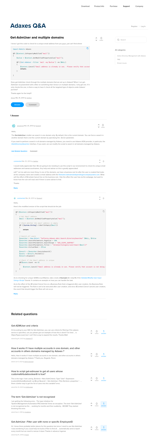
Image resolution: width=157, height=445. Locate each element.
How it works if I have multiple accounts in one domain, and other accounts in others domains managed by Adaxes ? (45, 350)
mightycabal (29, 387)
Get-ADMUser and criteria (24, 325)
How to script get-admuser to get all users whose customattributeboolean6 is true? (37, 373)
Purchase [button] (113, 6)
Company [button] (139, 6)
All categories (120, 50)
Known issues (122, 63)
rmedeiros (28, 412)
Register (134, 26)
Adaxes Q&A (29, 25)
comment (32, 104)
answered (20, 126)
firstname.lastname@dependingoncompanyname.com (79, 174)
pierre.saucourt (28, 362)
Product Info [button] (99, 6)
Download (85, 6)
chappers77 (29, 339)
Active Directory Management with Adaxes (131, 56)
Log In (143, 26)
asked (13, 98)
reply (16, 188)
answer (17, 104)
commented (18, 161)
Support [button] (126, 6)
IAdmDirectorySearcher (20, 144)
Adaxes (18, 6)
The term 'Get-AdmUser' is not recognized (33, 396)
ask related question (19, 151)
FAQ (118, 59)
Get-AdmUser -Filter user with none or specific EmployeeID (42, 421)
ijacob (27, 435)
